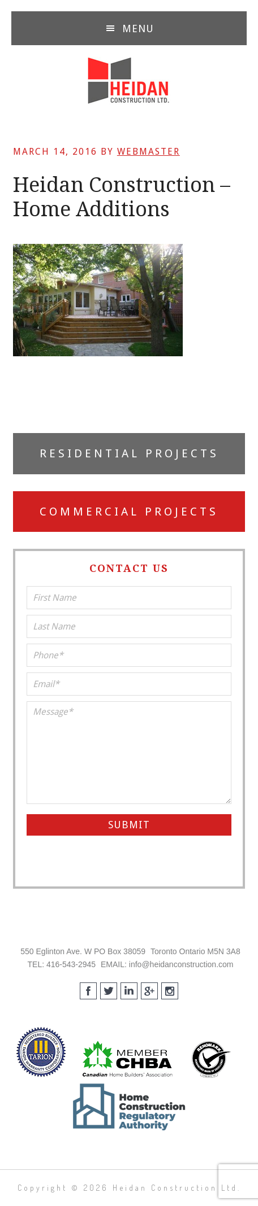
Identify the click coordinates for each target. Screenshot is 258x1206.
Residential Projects (129, 453)
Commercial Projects (129, 511)
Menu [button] (138, 28)
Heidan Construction (129, 80)
